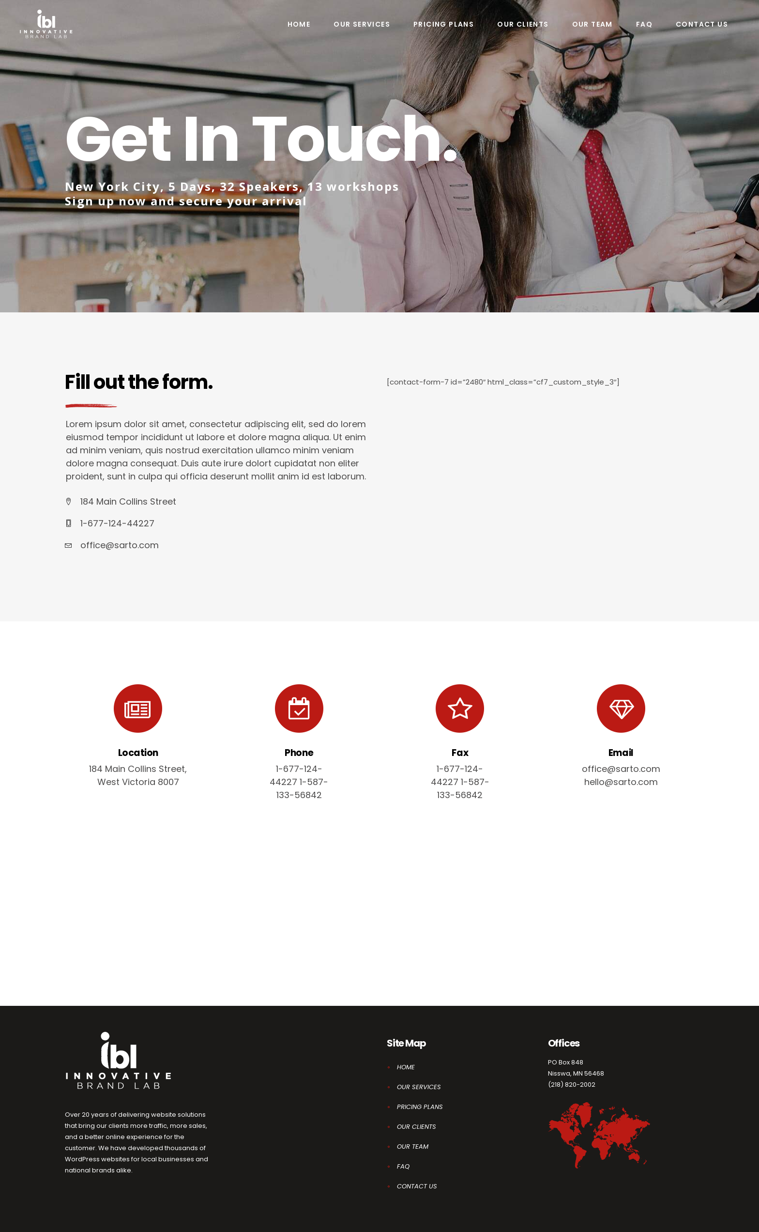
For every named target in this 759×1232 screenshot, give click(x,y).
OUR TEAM (412, 1146)
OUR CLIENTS (416, 1126)
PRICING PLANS (420, 1106)
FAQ (403, 1166)
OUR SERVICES (419, 1087)
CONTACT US (417, 1186)
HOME (406, 1067)
